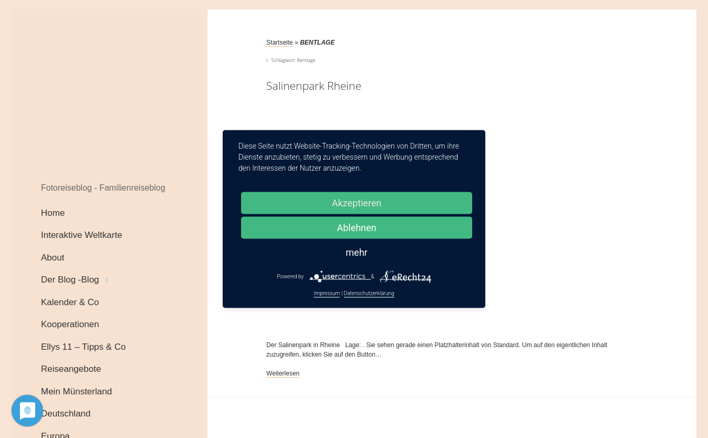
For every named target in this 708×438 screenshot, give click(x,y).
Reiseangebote (71, 369)
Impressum (327, 293)
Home (53, 213)
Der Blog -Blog (70, 280)
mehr (356, 252)
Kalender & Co (70, 302)
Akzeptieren (357, 202)
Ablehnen (356, 227)
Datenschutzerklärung (369, 293)
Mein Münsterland (76, 392)
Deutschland (66, 414)
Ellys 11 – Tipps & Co (83, 347)
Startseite (279, 42)
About (52, 258)
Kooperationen (70, 324)
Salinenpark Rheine (313, 85)
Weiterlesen (282, 374)
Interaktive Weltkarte (81, 235)
